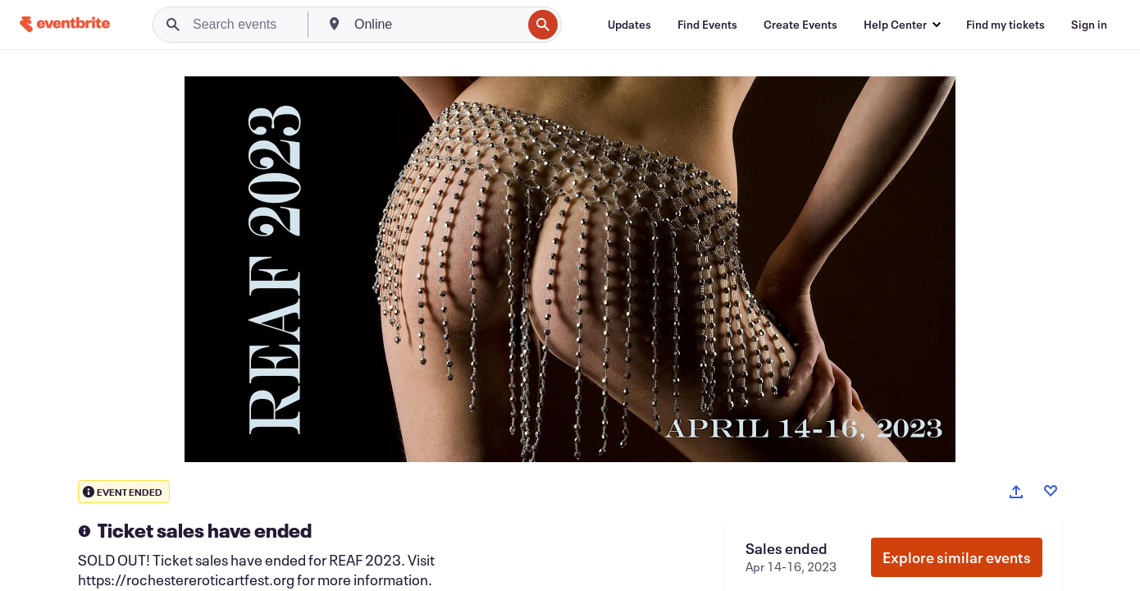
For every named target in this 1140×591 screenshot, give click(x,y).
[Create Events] (800, 24)
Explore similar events (956, 557)
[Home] (65, 24)
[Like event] (1050, 490)
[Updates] (629, 24)
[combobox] (436, 25)
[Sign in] (1089, 24)
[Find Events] (707, 24)
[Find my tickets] (1005, 24)
